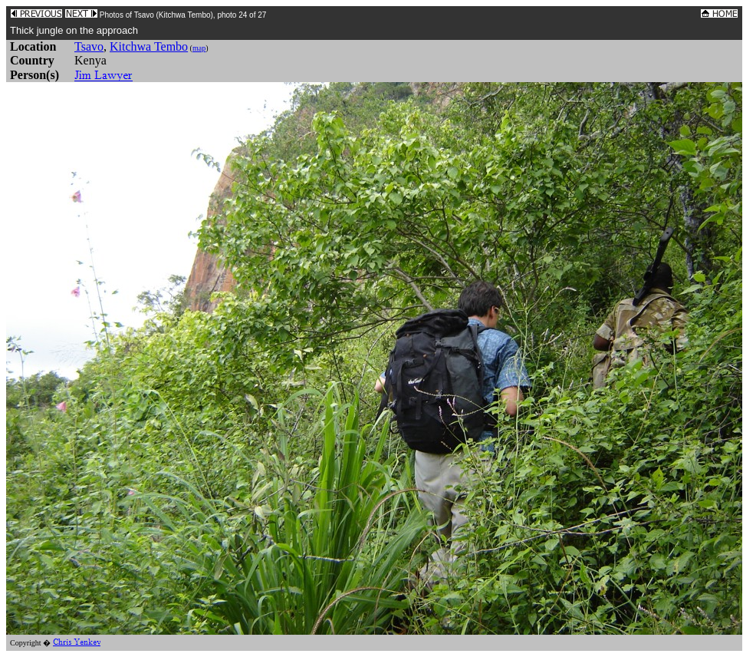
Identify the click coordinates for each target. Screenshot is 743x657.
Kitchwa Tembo (149, 46)
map (198, 48)
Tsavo (89, 46)
